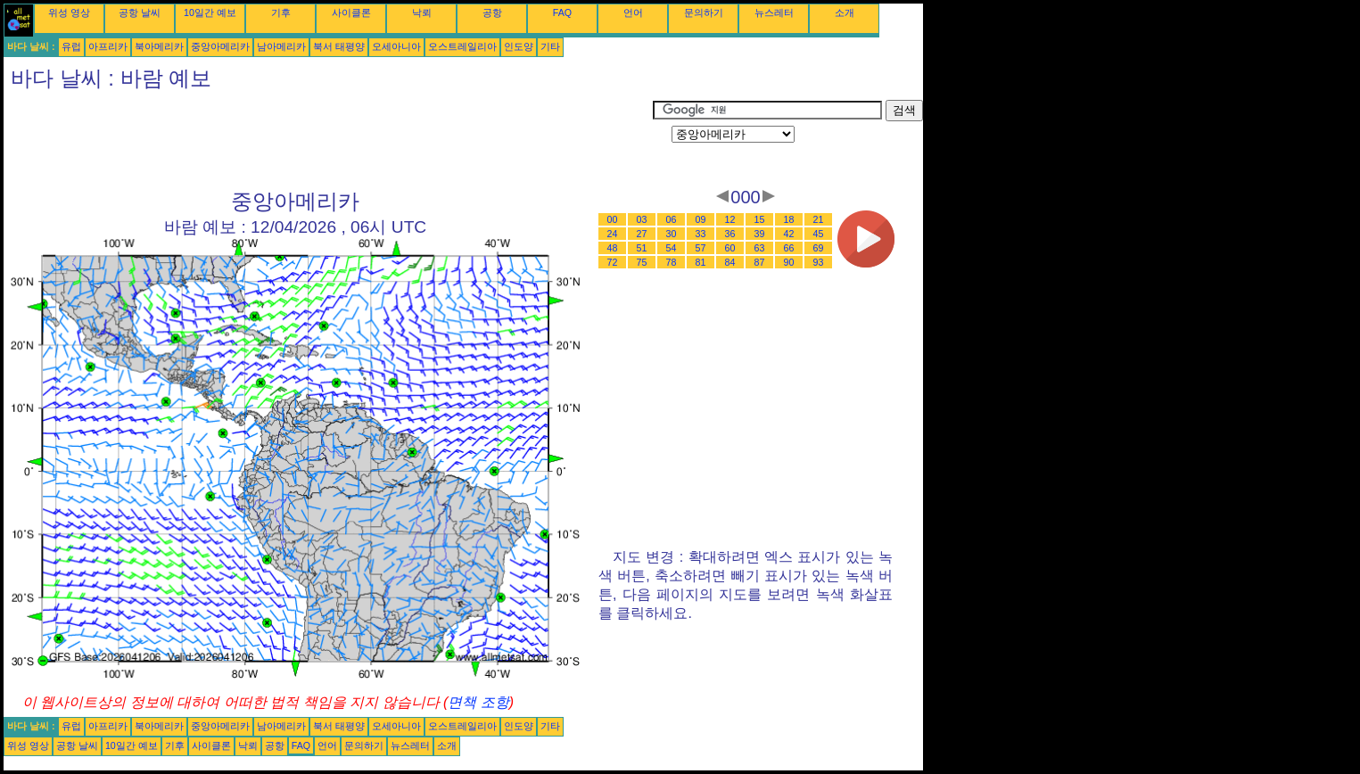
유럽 (71, 46)
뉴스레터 (774, 12)
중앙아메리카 (220, 46)
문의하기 (703, 12)
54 (671, 248)
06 (671, 219)
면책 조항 (478, 702)
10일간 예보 (210, 12)
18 (789, 219)
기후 (281, 12)
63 (759, 248)
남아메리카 (281, 46)
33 (701, 233)
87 (759, 262)
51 (642, 248)
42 (789, 233)
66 (789, 248)
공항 (492, 12)
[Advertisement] (328, 140)
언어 (633, 12)
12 (730, 219)
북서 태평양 (339, 46)
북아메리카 (159, 46)
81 (701, 262)
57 (701, 248)
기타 (550, 46)
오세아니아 (396, 46)
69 (818, 248)
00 (612, 219)
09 (701, 219)
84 (730, 262)
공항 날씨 (140, 12)
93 (818, 262)
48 (612, 248)
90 (789, 262)
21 (818, 219)
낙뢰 (422, 12)
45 (818, 233)
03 (642, 219)
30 (671, 233)
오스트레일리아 (462, 46)
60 (730, 248)
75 (642, 262)
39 (759, 233)
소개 (844, 12)
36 (730, 233)
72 (612, 262)
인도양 (518, 46)
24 (612, 233)
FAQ (562, 12)
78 (671, 262)
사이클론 (351, 12)
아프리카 (108, 46)
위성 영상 (69, 12)
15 (759, 219)
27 (642, 233)
